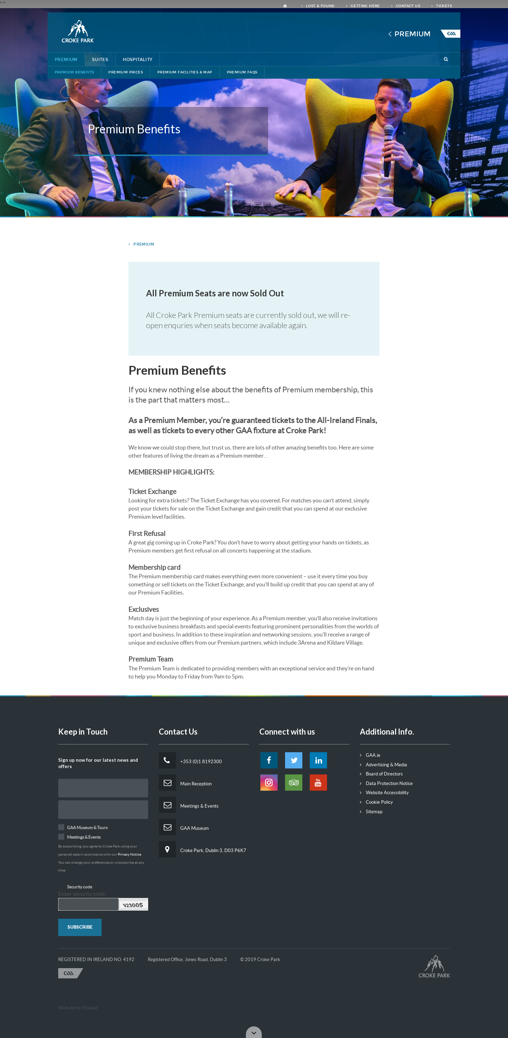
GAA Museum (184, 827)
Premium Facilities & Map (184, 72)
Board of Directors (381, 774)
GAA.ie (370, 755)
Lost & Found (318, 6)
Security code (79, 887)
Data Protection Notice (386, 783)
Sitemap (371, 811)
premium (141, 244)
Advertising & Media (383, 764)
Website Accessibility (384, 792)
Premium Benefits (74, 72)
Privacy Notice (129, 854)
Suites (100, 59)
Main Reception (185, 782)
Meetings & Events (189, 805)
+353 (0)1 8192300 (190, 760)
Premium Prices (125, 72)
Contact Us (405, 6)
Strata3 (90, 1007)
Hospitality (137, 59)
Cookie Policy (376, 802)
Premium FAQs (242, 72)
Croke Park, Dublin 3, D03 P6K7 (202, 849)
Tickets (441, 6)
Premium (412, 34)
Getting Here (363, 6)
